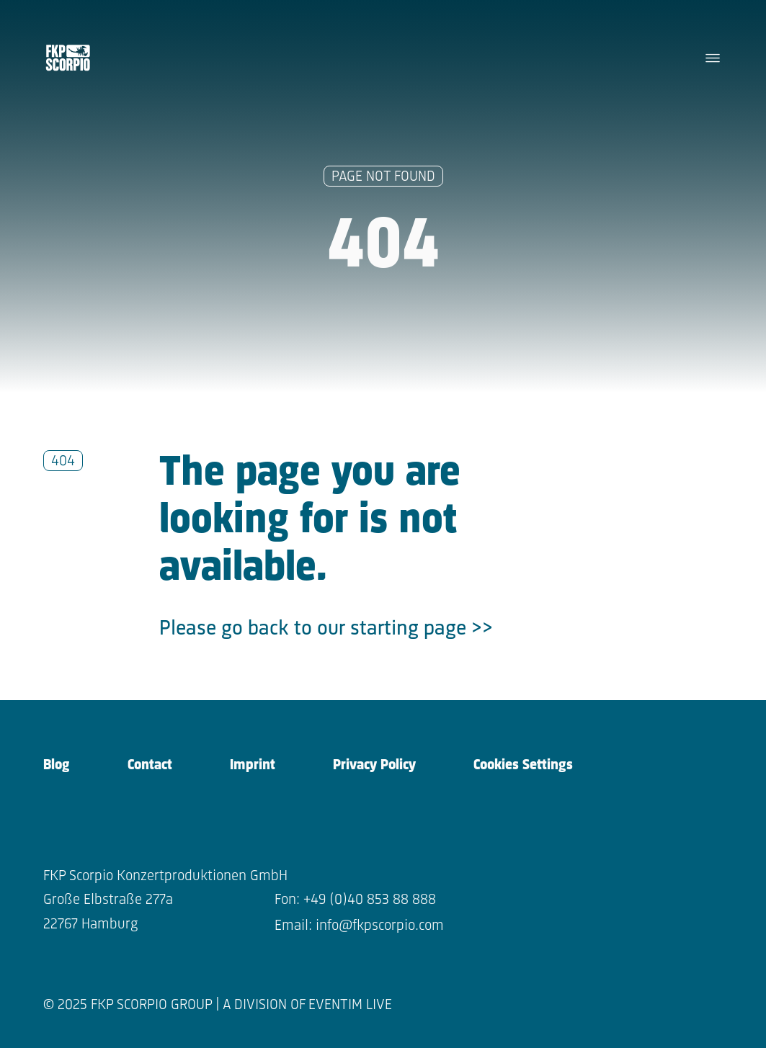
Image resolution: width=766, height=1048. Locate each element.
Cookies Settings (523, 765)
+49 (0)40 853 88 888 (369, 900)
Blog (56, 765)
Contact (150, 765)
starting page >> (421, 629)
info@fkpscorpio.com (380, 925)
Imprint (252, 765)
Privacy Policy (374, 765)
